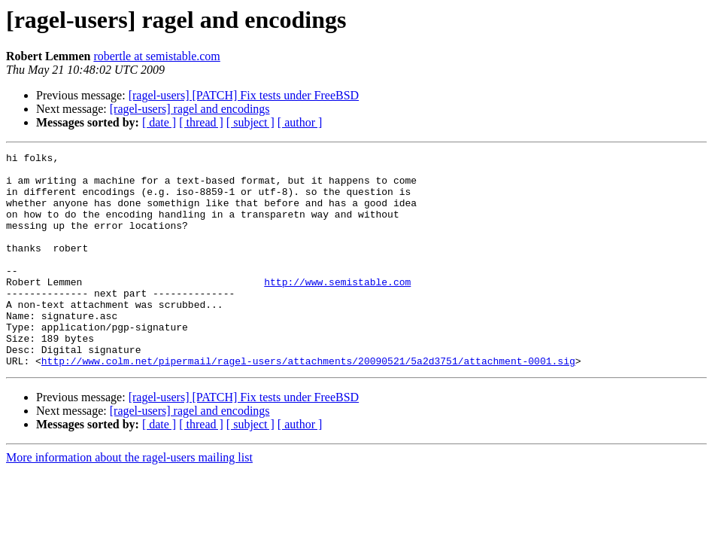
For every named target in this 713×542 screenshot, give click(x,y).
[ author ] (300, 122)
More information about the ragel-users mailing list (129, 500)
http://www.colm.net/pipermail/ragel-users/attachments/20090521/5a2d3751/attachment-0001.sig (308, 403)
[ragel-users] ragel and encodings (190, 108)
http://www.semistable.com (337, 308)
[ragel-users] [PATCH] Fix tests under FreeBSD (244, 95)
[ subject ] (250, 122)
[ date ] (159, 122)
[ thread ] (201, 122)
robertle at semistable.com (156, 56)
